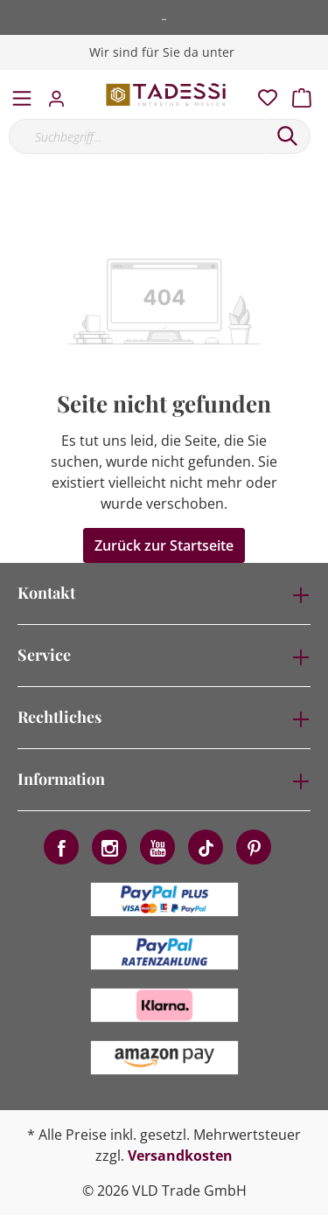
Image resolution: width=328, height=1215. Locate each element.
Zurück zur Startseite (164, 545)
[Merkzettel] (262, 93)
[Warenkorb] (307, 93)
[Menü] (22, 94)
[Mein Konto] (62, 93)
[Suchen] (288, 136)
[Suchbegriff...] (137, 136)
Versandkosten (180, 1155)
